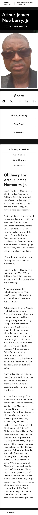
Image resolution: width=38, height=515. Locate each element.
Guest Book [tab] (19, 154)
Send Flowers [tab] (19, 160)
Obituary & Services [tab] (19, 149)
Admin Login (10, 512)
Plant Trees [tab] (19, 165)
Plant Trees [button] (19, 124)
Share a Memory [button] (19, 115)
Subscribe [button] (19, 132)
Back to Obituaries (7, 3)
